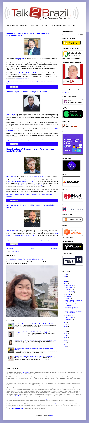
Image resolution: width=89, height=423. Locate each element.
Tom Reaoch (65, 92)
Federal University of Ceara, (37, 176)
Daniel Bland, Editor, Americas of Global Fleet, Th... (73, 301)
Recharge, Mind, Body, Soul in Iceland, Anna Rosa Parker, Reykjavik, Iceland (33, 332)
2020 (65, 322)
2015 (65, 333)
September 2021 (70, 292)
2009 (65, 346)
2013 (65, 337)
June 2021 (68, 296)
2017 (65, 329)
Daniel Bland (20, 58)
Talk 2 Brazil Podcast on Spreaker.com (36, 380)
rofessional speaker (17, 408)
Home (32, 248)
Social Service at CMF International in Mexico (21, 181)
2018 (65, 326)
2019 (65, 324)
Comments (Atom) (18, 251)
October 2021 (69, 289)
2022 (65, 281)
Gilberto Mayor (10, 114)
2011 (65, 342)
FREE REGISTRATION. (22, 78)
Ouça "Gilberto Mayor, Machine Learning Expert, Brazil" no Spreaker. (25, 140)
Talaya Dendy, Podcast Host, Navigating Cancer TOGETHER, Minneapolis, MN (34, 356)
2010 (65, 344)
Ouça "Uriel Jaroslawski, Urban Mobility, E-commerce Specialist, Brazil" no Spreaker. (29, 240)
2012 (65, 340)
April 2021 (68, 298)
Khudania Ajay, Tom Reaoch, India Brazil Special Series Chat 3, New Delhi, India (34, 323)
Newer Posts (10, 248)
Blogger (51, 415)
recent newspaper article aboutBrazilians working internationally (24, 185)
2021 (65, 283)
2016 (65, 331)
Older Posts (54, 248)
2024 (65, 276)
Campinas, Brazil (16, 396)
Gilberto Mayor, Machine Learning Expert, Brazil (26, 92)
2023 (65, 279)
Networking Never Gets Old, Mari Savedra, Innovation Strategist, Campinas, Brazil (35, 340)
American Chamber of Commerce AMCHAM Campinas (35, 399)
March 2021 (69, 315)
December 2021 (70, 285)
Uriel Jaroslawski (11, 230)
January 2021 (69, 319)
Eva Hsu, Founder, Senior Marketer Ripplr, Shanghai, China (24, 259)
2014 (65, 335)
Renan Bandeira (11, 176)
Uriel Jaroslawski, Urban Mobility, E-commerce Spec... (73, 311)
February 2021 (69, 317)
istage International (53, 404)
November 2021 (70, 287)
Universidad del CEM (25, 237)
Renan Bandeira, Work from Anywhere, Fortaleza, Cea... (72, 308)
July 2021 (68, 294)
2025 (65, 274)
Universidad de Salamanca (25, 179)
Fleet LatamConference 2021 (27, 72)
